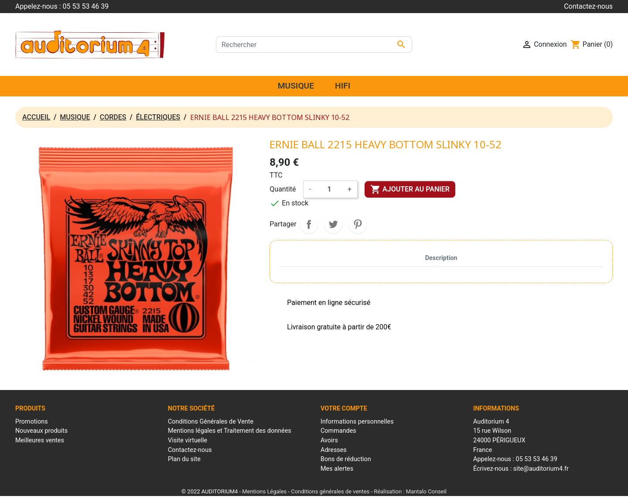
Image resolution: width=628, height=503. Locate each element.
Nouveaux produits (41, 431)
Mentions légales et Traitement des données (229, 431)
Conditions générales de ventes (330, 491)
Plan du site (184, 459)
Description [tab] (441, 258)
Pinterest (357, 224)
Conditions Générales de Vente (210, 421)
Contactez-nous (588, 6)
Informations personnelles (357, 421)
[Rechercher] (314, 44)
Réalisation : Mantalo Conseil (410, 491)
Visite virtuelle (187, 440)
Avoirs (329, 440)
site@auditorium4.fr (541, 468)
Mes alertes (337, 468)
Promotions (31, 421)
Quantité (283, 189)
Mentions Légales (264, 491)
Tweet (333, 224)
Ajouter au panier (410, 189)
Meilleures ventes (39, 440)
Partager (308, 224)
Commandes (338, 431)
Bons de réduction (346, 459)
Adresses (334, 450)
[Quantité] (329, 189)
